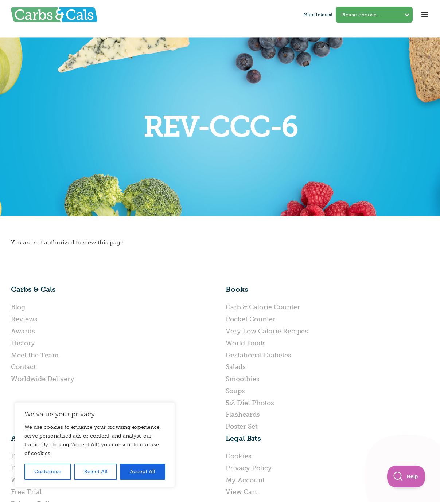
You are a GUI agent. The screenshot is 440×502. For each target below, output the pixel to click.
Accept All (142, 471)
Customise (47, 471)
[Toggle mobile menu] (425, 15)
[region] (95, 444)
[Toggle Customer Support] (406, 476)
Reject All (96, 471)
